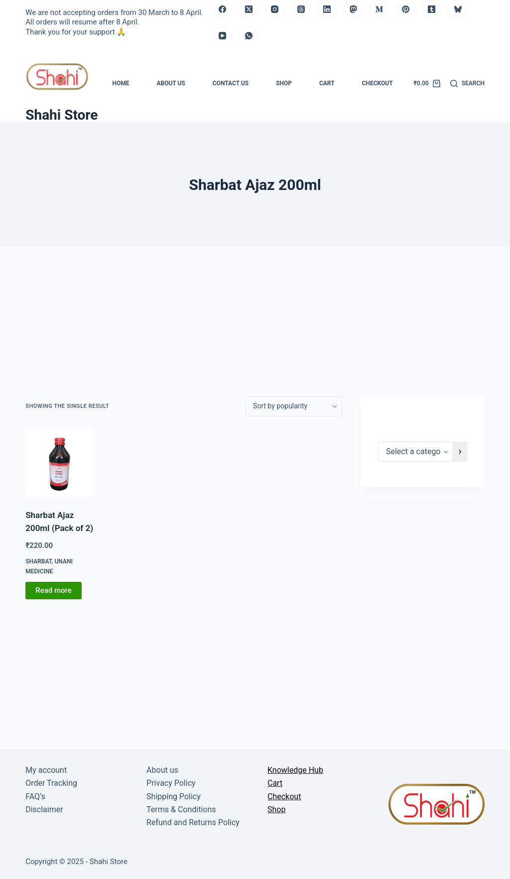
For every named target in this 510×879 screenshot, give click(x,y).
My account (46, 770)
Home (120, 83)
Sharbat (38, 561)
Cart (327, 83)
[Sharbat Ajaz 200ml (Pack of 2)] (59, 463)
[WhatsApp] (248, 35)
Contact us (231, 83)
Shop (284, 83)
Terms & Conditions (181, 809)
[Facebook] (222, 9)
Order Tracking (51, 783)
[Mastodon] (353, 9)
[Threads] (300, 9)
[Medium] (379, 9)
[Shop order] (293, 406)
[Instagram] (274, 9)
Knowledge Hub (295, 770)
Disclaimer (44, 809)
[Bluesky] (457, 9)
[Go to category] (460, 452)
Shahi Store (61, 115)
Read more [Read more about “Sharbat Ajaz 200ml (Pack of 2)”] (53, 590)
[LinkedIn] (327, 9)
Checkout (377, 83)
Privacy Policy (171, 783)
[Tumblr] (431, 9)
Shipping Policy (173, 796)
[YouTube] (222, 35)
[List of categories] (415, 452)
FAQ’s (35, 796)
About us (170, 83)
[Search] (467, 84)
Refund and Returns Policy (193, 822)
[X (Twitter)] (248, 9)
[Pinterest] (405, 9)
